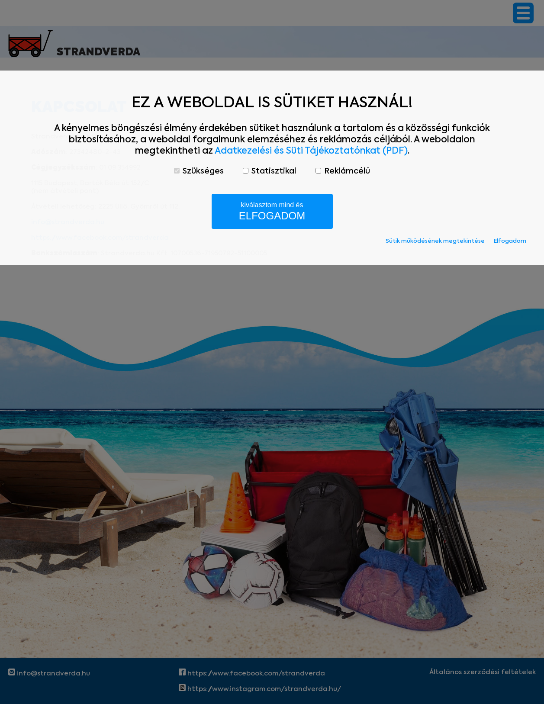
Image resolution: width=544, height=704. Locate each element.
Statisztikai (269, 171)
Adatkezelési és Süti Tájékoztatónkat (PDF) (311, 151)
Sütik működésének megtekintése (435, 241)
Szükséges (199, 171)
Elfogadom (510, 241)
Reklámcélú (342, 171)
